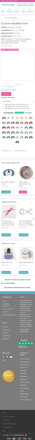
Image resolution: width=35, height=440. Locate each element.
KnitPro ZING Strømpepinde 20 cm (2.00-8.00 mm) (7, 223)
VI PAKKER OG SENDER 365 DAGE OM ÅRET (18, 287)
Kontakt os (5, 312)
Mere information (6, 46)
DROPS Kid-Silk (6, 262)
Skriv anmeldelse (8, 86)
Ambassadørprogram (8, 315)
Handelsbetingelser (9, 424)
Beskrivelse (6, 151)
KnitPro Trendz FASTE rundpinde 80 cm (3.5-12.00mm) (26, 223)
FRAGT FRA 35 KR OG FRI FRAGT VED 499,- (18, 280)
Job (4, 431)
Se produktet (6, 192)
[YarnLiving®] (8, 4)
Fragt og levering (7, 309)
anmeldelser (17, 84)
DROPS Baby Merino (26, 262)
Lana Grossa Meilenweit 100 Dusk (25, 184)
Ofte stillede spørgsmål (6, 305)
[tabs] (30, 11)
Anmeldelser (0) (20, 151)
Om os (4, 301)
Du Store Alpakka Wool (8, 183)
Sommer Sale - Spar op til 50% (9, 1)
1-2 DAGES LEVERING (9, 283)
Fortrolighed (7, 427)
